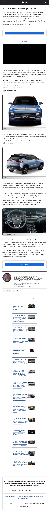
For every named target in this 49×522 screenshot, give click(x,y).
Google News (21, 498)
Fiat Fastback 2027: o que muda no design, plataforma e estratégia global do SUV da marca (20, 330)
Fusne (16, 491)
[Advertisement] (24, 54)
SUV (13, 290)
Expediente (12, 496)
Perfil (14, 286)
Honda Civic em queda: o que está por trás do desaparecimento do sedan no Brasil (20, 307)
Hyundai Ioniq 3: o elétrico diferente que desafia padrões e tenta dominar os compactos (20, 351)
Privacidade (40, 298)
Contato (19, 286)
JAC (4, 290)
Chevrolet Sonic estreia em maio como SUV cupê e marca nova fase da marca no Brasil (20, 432)
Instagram (24, 286)
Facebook (36, 496)
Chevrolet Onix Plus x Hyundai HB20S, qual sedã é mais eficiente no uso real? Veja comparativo (20, 463)
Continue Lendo (24, 33)
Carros (17, 24)
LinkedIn (30, 286)
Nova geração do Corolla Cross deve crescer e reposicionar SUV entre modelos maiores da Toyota (20, 362)
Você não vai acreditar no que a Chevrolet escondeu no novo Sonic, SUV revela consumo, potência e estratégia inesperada (19, 318)
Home (28, 298)
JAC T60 (8, 290)
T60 (17, 290)
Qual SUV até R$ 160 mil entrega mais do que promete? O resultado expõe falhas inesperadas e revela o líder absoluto (20, 421)
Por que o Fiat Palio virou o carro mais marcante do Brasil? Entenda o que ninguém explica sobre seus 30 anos (20, 409)
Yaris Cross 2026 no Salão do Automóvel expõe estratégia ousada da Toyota (20, 453)
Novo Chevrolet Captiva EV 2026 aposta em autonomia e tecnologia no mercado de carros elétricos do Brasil (20, 443)
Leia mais (36, 485)
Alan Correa (11, 24)
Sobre (31, 298)
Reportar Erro (35, 298)
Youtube (28, 498)
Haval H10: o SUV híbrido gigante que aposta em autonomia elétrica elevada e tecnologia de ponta (20, 340)
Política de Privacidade (22, 496)
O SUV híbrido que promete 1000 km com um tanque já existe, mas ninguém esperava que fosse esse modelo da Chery (20, 385)
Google (41, 496)
